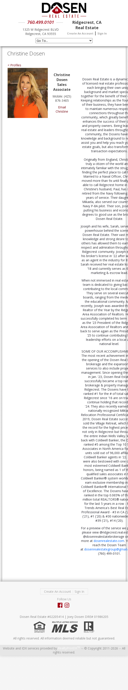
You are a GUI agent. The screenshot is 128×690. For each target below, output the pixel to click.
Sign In (102, 33)
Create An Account (80, 33)
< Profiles (14, 65)
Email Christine (62, 109)
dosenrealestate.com (109, 541)
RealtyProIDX (69, 648)
